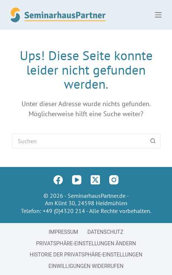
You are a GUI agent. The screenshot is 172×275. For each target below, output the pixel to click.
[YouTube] (76, 179)
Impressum (63, 232)
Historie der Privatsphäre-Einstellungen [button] (86, 255)
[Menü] (158, 15)
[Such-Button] (153, 141)
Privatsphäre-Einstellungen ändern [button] (86, 243)
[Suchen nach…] (79, 141)
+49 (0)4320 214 (64, 211)
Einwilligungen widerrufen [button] (86, 266)
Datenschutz (105, 232)
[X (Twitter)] (95, 179)
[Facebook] (58, 179)
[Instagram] (114, 179)
